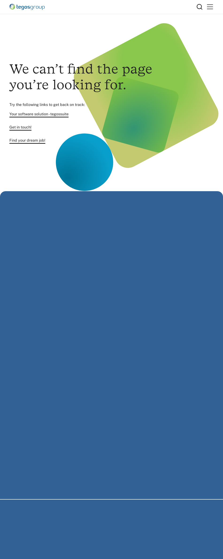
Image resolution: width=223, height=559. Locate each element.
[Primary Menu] (210, 6)
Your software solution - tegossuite (39, 114)
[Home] (103, 7)
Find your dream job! (27, 140)
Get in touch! (20, 127)
